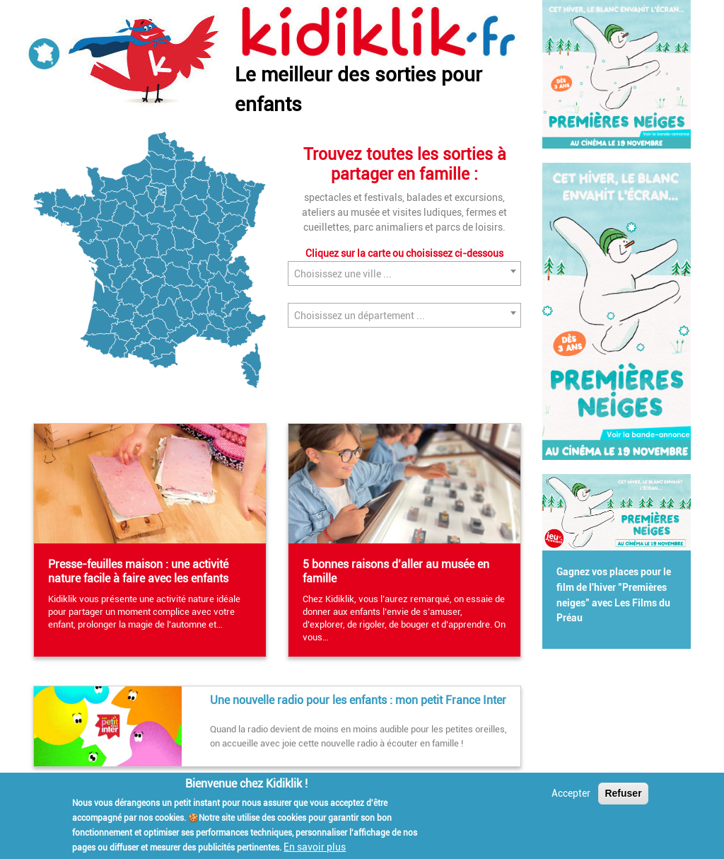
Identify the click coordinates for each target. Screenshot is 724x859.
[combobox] (404, 273)
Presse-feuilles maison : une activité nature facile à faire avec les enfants (138, 571)
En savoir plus (315, 848)
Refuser (623, 794)
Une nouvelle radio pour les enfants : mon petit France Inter (358, 700)
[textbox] (404, 274)
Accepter (570, 794)
